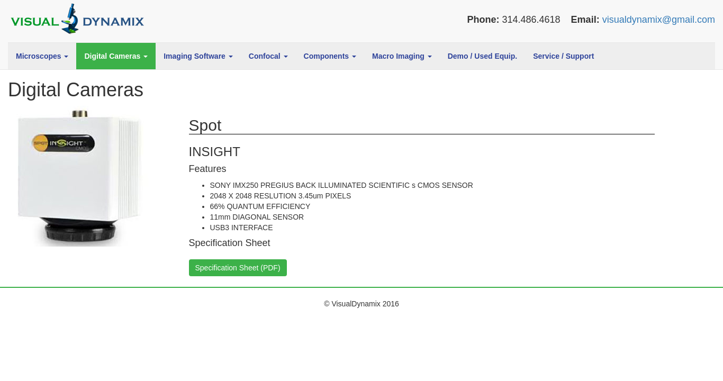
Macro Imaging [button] (402, 56)
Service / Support (563, 56)
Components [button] (330, 56)
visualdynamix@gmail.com (658, 19)
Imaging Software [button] (198, 56)
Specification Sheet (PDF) (238, 268)
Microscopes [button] (42, 56)
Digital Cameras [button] (116, 56)
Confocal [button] (268, 56)
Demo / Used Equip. (482, 56)
